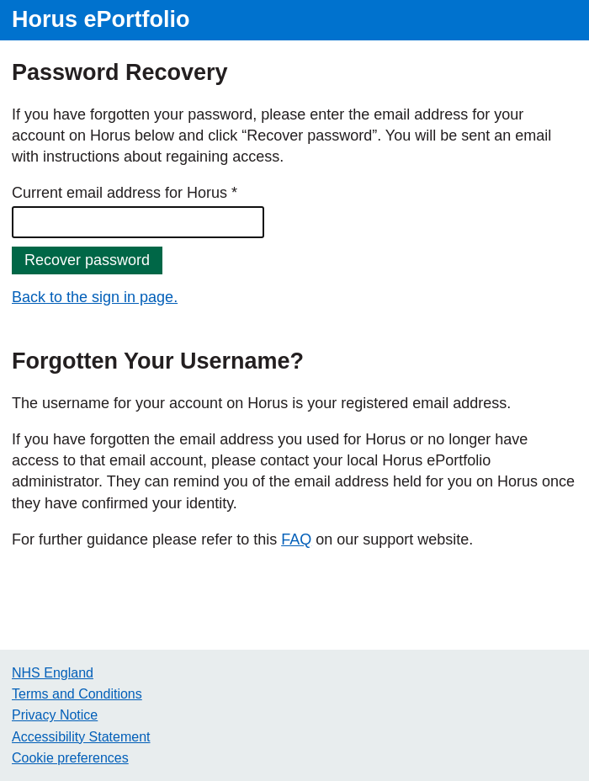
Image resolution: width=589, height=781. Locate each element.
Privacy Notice (55, 715)
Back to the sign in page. (95, 297)
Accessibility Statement (81, 737)
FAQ (296, 539)
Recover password (87, 260)
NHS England (52, 673)
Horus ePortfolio (101, 19)
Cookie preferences (70, 758)
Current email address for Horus (119, 192)
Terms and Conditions (77, 694)
